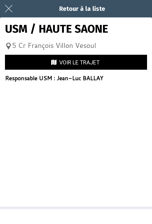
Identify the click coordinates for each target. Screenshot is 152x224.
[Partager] (76, 216)
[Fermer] (8, 8)
